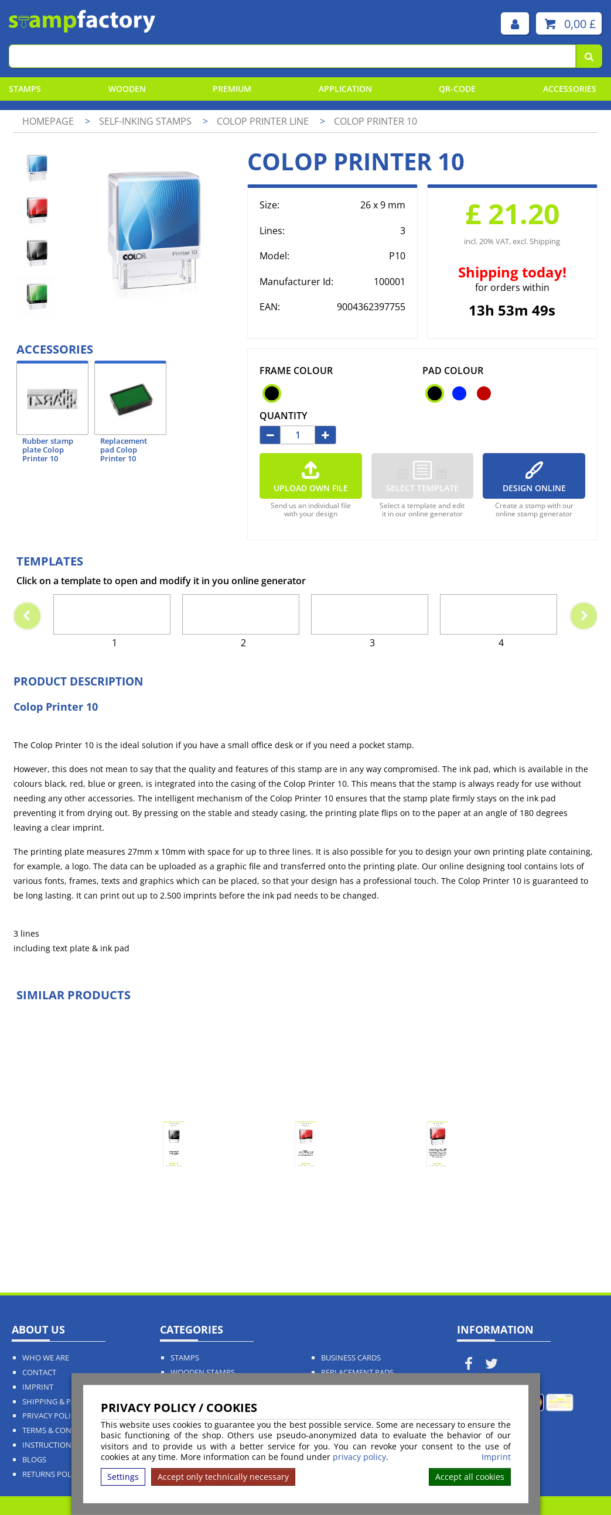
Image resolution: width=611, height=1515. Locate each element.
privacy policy (359, 1456)
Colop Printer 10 (375, 121)
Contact (39, 1372)
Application (345, 88)
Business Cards (351, 1357)
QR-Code (457, 88)
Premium (232, 88)
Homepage (48, 121)
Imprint (496, 1457)
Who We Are (45, 1357)
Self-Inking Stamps (146, 121)
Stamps (25, 88)
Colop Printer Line (264, 121)
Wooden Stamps (202, 1372)
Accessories (569, 88)
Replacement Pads (357, 1372)
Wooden (127, 88)
